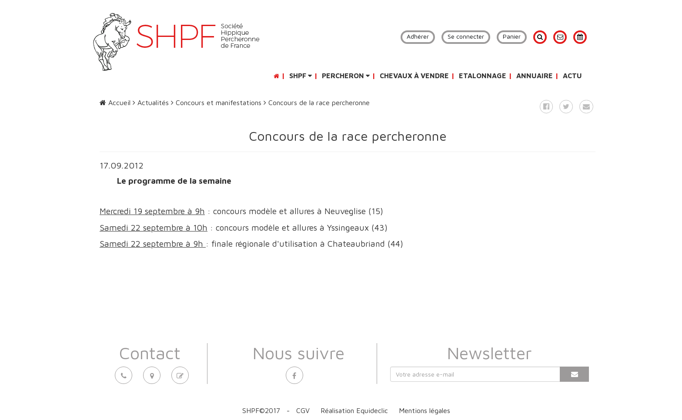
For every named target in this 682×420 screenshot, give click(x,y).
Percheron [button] (346, 75)
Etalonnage (482, 75)
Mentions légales (424, 410)
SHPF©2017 (261, 410)
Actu (572, 75)
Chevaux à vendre (414, 75)
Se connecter (466, 36)
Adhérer (418, 36)
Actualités (151, 102)
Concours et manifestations (216, 102)
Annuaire (534, 75)
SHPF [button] (300, 75)
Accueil (115, 102)
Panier (512, 36)
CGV (303, 410)
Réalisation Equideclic (354, 410)
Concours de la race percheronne (317, 102)
